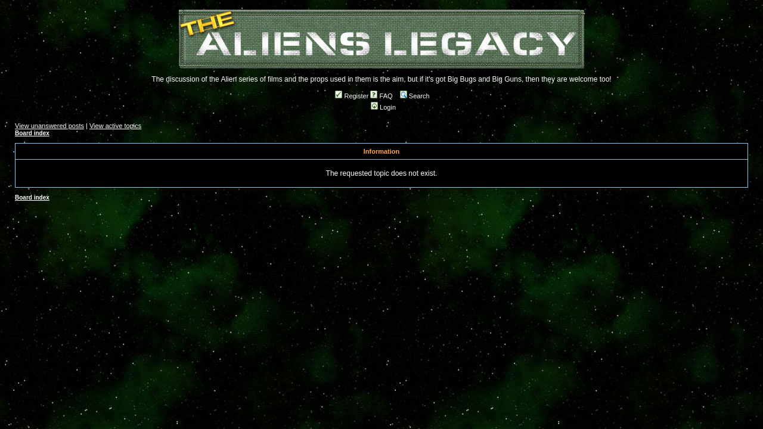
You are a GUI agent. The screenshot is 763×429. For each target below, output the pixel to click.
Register (351, 96)
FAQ (381, 96)
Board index (32, 133)
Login (383, 107)
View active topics (115, 125)
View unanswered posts (49, 125)
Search (415, 96)
